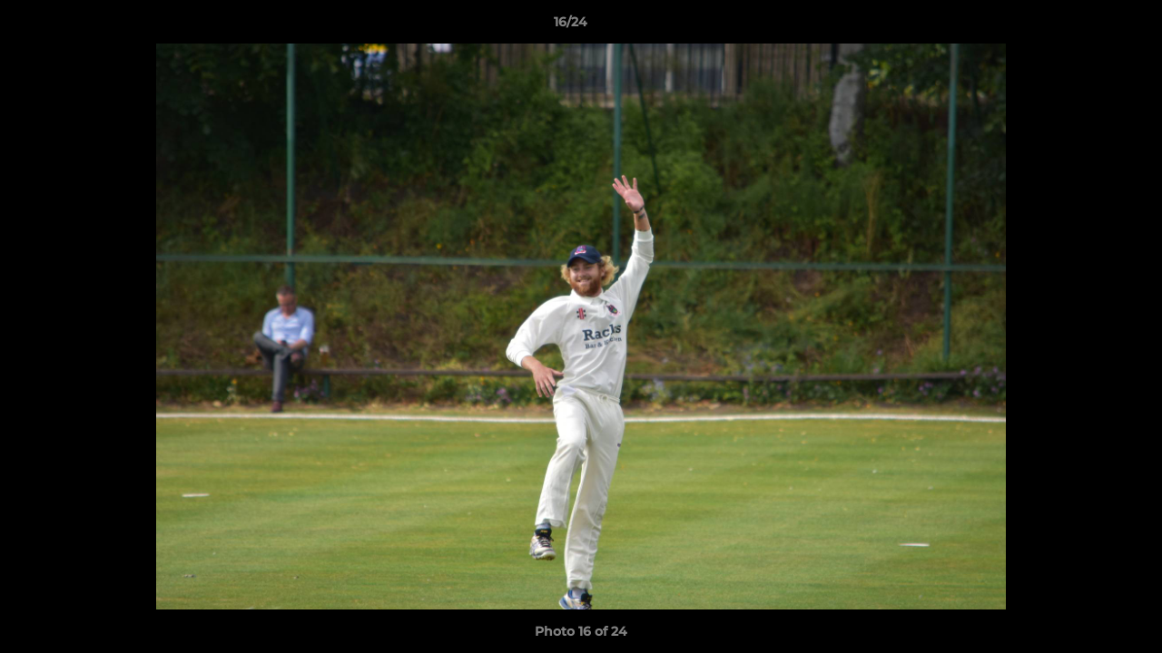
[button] (1086, 26)
